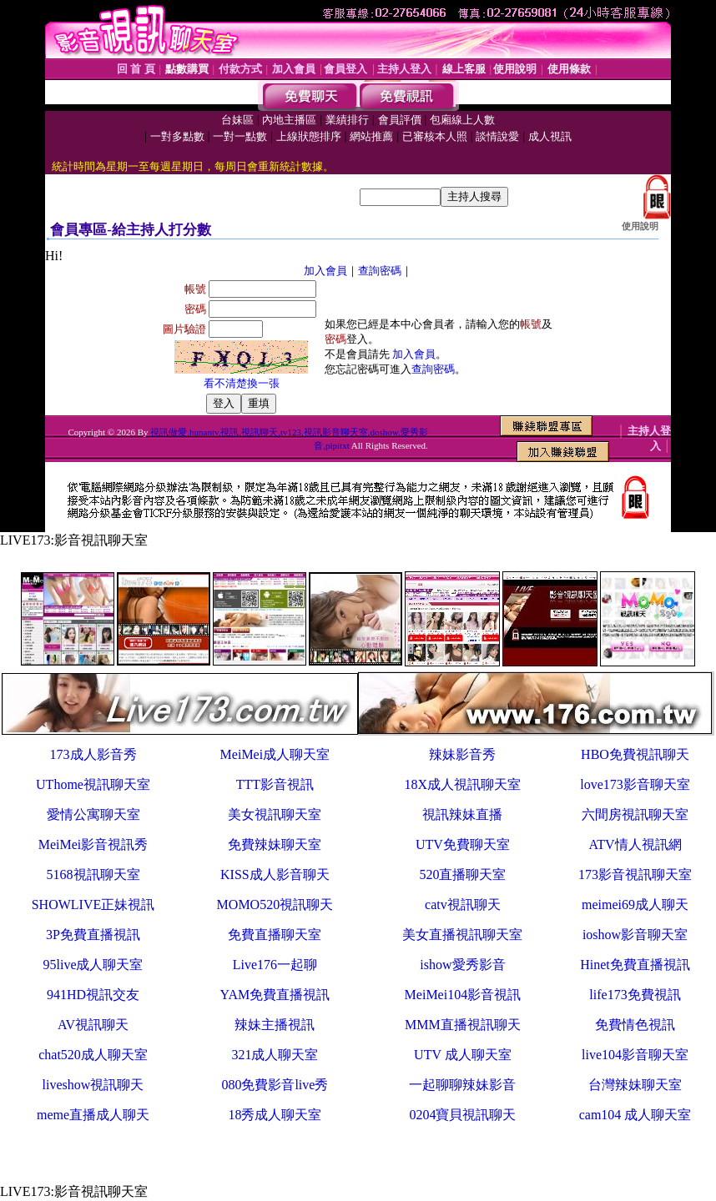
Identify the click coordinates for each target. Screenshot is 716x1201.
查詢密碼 (379, 270)
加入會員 (325, 270)
